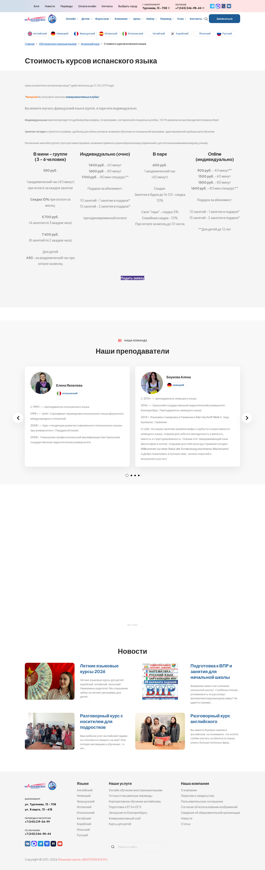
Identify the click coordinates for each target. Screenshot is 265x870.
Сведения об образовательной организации (210, 813)
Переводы (67, 6)
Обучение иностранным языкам (57, 43)
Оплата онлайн (87, 6)
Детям (85, 18)
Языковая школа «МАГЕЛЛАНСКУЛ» (83, 859)
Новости (50, 6)
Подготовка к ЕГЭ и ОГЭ (125, 807)
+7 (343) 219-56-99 (37, 821)
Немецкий (62, 33)
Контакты (107, 6)
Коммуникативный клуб (125, 818)
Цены (137, 18)
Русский (227, 33)
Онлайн (71, 18)
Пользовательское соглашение (202, 801)
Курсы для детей (120, 824)
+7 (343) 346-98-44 (188, 8)
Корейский (182, 33)
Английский (40, 33)
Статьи (185, 824)
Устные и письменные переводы (130, 796)
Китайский (159, 33)
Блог (36, 6)
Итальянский (135, 33)
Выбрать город (127, 6)
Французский (87, 33)
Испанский (111, 33)
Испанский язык (90, 43)
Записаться (225, 18)
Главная (30, 43)
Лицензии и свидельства (197, 796)
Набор (150, 18)
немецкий (178, 384)
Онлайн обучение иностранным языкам (135, 790)
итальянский (69, 393)
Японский (205, 33)
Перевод (165, 18)
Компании (121, 18)
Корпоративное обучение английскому (135, 801)
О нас (180, 18)
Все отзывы (132, 625)
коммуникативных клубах (82, 96)
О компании (189, 790)
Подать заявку (132, 278)
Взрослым (102, 18)
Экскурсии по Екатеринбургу (128, 813)
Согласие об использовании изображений (209, 807)
